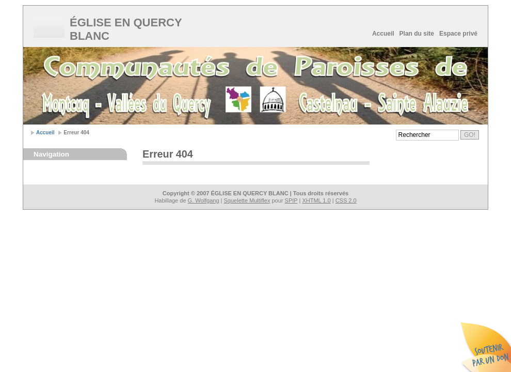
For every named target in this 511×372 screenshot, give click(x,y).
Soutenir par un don (485, 346)
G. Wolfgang (203, 200)
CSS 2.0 (346, 200)
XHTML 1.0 (316, 200)
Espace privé (458, 33)
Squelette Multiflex (247, 200)
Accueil (383, 33)
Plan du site (417, 33)
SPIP (291, 200)
